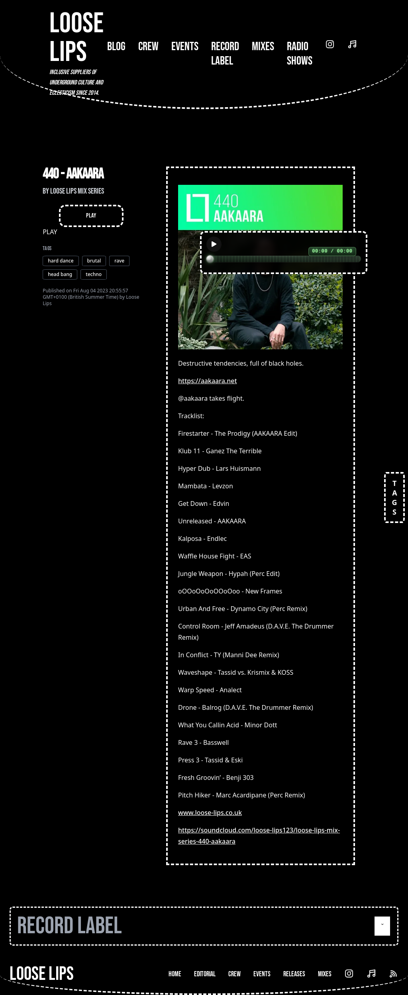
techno (94, 274)
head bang (60, 274)
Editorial (205, 974)
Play (91, 215)
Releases (294, 974)
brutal (94, 260)
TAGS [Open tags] (394, 497)
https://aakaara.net (207, 380)
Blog (116, 46)
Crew (148, 46)
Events (184, 46)
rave (119, 260)
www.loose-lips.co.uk (210, 812)
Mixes (263, 46)
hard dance (60, 260)
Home (175, 974)
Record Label (225, 53)
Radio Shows (299, 53)
